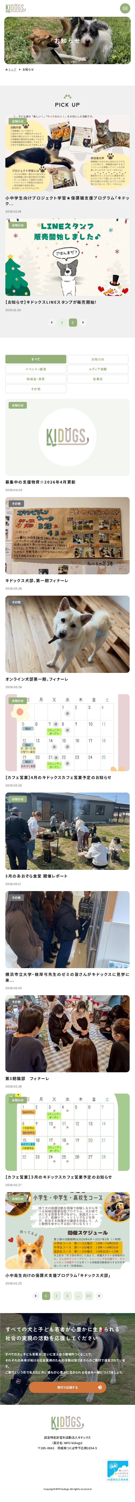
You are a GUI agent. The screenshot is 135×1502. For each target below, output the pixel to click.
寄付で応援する (67, 1387)
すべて (35, 359)
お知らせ (98, 359)
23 (88, 1295)
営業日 (98, 379)
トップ (12, 69)
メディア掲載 (98, 369)
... (78, 1295)
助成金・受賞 (36, 379)
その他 (36, 389)
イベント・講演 (35, 369)
